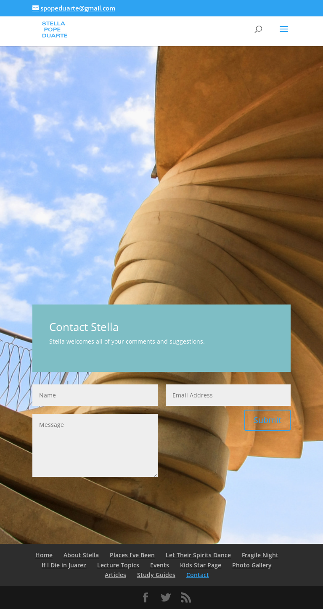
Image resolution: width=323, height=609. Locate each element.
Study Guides (156, 575)
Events (159, 565)
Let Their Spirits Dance (198, 555)
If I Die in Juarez (64, 565)
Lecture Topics (118, 565)
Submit (267, 420)
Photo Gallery (252, 565)
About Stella (81, 555)
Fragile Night (260, 555)
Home (44, 555)
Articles (115, 575)
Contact (197, 575)
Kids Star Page (200, 565)
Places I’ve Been (132, 555)
